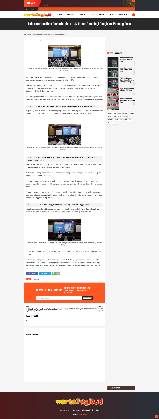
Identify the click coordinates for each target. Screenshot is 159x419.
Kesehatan (132, 113)
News (115, 117)
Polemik (125, 117)
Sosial (116, 120)
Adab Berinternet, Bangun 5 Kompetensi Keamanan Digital (127, 60)
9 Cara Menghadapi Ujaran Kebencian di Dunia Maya (127, 89)
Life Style (109, 117)
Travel (130, 120)
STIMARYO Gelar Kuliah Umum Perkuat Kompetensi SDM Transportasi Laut (66, 106)
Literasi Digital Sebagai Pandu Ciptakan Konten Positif (126, 70)
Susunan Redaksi (65, 410)
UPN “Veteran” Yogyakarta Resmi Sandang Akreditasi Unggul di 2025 (64, 205)
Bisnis (115, 113)
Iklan (97, 410)
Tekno (125, 120)
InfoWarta (125, 113)
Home (60, 14)
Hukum (119, 113)
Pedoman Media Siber (88, 410)
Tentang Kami (76, 410)
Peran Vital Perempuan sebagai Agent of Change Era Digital (127, 100)
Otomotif (119, 117)
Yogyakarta (115, 123)
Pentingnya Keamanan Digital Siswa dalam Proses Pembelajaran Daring (127, 80)
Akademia (36, 279)
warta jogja (84, 415)
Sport (121, 120)
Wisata (109, 123)
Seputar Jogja (110, 120)
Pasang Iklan (123, 14)
